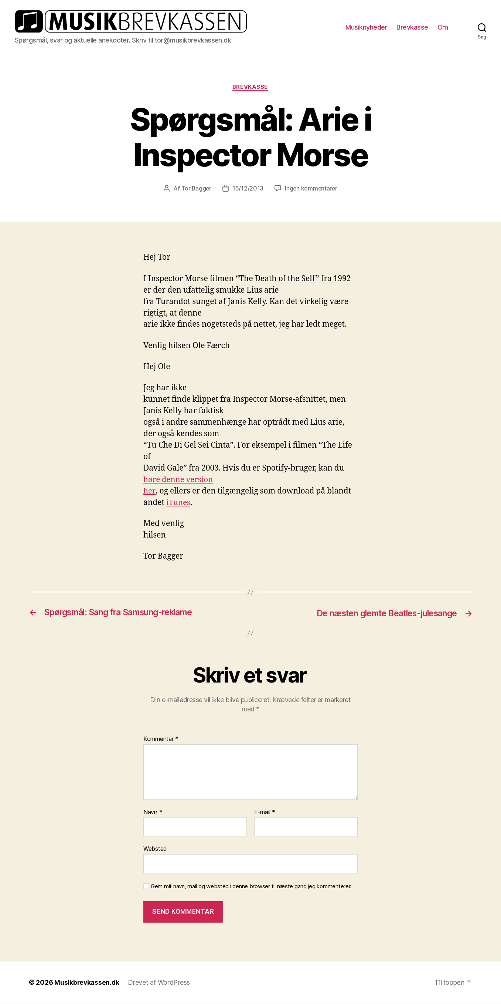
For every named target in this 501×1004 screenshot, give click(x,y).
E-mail (264, 812)
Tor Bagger (195, 189)
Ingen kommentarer (311, 189)
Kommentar (160, 740)
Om (442, 27)
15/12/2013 (247, 189)
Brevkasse (412, 27)
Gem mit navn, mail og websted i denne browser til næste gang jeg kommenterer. (251, 887)
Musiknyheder (366, 27)
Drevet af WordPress (160, 983)
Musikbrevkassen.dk (87, 983)
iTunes (178, 503)
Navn (152, 812)
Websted (155, 849)
